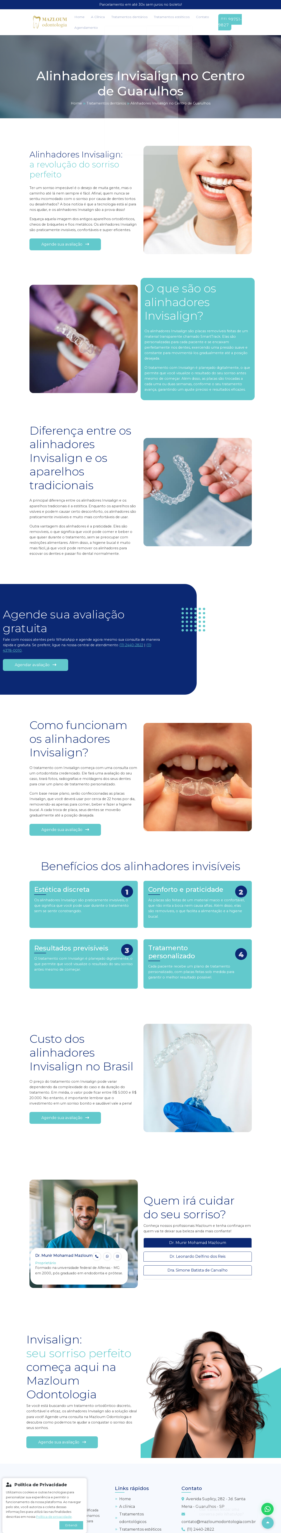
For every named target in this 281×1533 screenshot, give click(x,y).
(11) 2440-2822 (131, 644)
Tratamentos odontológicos (130, 1517)
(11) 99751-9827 (225, 22)
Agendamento (83, 27)
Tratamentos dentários (117, 17)
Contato (180, 17)
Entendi (71, 1525)
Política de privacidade (54, 1517)
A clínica (125, 1506)
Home (77, 17)
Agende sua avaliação (65, 244)
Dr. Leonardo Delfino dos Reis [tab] (197, 1256)
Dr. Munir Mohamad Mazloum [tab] (197, 1242)
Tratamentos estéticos (154, 17)
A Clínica (91, 17)
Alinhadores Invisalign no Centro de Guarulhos (170, 102)
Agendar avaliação (35, 664)
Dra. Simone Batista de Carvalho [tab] (197, 1269)
